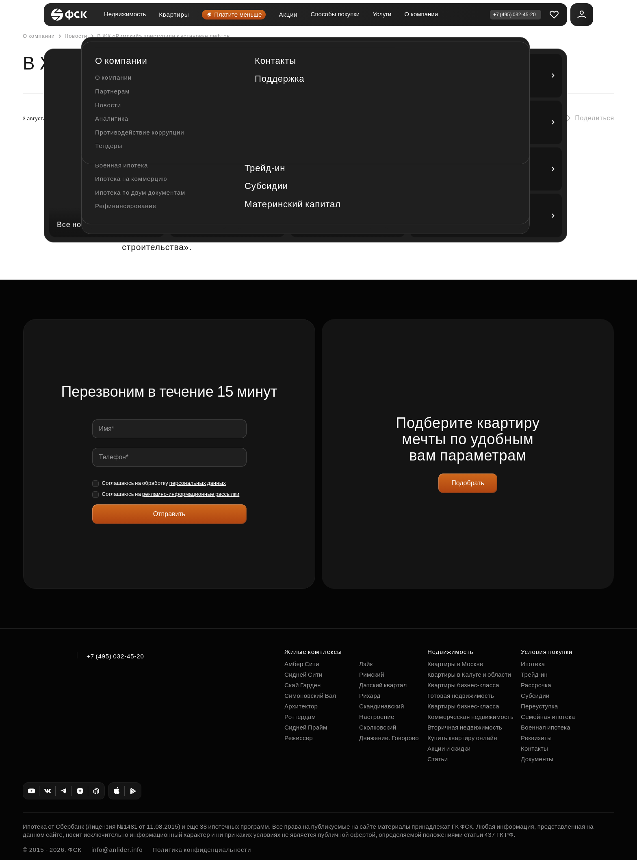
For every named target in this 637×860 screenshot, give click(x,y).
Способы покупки (335, 14)
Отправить (169, 513)
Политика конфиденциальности (201, 849)
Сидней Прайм (305, 727)
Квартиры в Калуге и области (469, 674)
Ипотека (533, 663)
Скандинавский (381, 706)
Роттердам (300, 716)
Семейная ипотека (548, 716)
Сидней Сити (303, 674)
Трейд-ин (534, 674)
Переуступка (539, 706)
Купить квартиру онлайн (462, 737)
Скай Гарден (302, 685)
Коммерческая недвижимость (470, 716)
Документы (537, 759)
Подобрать (467, 483)
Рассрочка (536, 685)
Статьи (437, 759)
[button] (587, 118)
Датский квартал (383, 685)
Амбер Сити (301, 663)
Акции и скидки (448, 748)
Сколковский (377, 727)
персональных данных (197, 483)
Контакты (534, 748)
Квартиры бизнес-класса (463, 685)
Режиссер (298, 737)
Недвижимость (125, 14)
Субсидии (535, 695)
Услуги (382, 14)
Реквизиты (536, 737)
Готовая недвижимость (460, 695)
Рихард (370, 695)
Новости (71, 36)
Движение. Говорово (389, 737)
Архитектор (301, 706)
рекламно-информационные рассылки (190, 494)
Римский (371, 674)
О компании (421, 14)
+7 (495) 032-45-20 (115, 656)
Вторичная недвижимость (464, 727)
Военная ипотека (545, 727)
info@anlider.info (117, 849)
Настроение (376, 716)
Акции (288, 14)
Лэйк (366, 663)
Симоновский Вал (310, 695)
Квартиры (174, 14)
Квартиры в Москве (455, 663)
